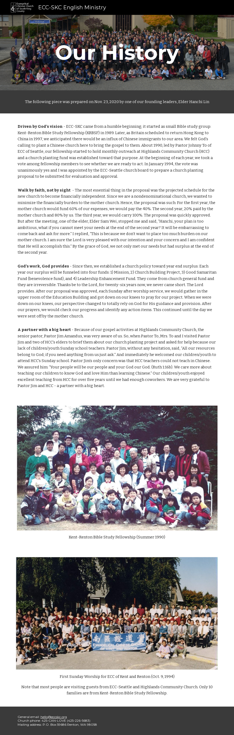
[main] (117, 52)
